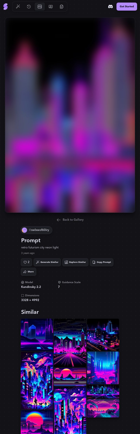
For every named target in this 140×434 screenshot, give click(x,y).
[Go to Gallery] (39, 6)
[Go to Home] (5, 6)
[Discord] (110, 6)
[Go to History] (28, 6)
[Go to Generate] (17, 6)
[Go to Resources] (61, 6)
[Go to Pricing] (50, 6)
